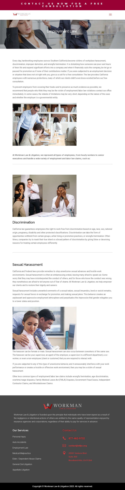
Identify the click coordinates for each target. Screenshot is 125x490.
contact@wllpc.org (78, 446)
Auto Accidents (19, 442)
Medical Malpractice (22, 453)
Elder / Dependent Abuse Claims (27, 459)
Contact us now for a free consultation (62, 5)
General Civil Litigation (22, 464)
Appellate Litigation (21, 470)
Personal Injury (19, 436)
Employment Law (20, 448)
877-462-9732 (77, 438)
